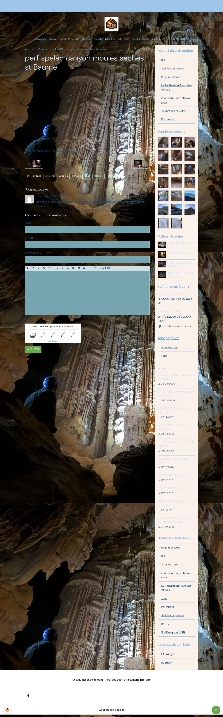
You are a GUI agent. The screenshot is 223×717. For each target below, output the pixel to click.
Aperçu (105, 269)
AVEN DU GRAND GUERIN (180, 265)
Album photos (69, 39)
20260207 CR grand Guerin (172, 462)
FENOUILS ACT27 (180, 254)
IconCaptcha (52, 342)
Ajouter (33, 350)
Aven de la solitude (171, 295)
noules (63, 177)
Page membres (178, 39)
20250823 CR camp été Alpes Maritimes (175, 521)
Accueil (40, 39)
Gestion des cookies (111, 712)
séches (76, 177)
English (167, 665)
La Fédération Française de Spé (172, 88)
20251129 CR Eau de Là (174, 490)
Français (168, 656)
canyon (50, 177)
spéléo (98, 177)
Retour (87, 164)
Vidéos (86, 39)
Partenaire (168, 120)
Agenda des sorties (108, 39)
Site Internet (33, 253)
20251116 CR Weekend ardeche (173, 504)
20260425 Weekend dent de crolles (176, 395)
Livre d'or (158, 39)
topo (164, 357)
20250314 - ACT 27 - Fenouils (173, 428)
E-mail (29, 238)
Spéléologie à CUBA (173, 112)
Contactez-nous (136, 39)
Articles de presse (172, 69)
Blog (52, 39)
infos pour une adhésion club (170, 101)
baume (37, 177)
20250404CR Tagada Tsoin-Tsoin (173, 411)
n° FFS (165, 626)
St (27, 177)
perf (87, 177)
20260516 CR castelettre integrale (176, 378)
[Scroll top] (216, 710)
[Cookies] (7, 710)
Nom (28, 223)
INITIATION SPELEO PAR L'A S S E (181, 276)
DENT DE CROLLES (181, 245)
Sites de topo (170, 348)
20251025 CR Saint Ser (174, 477)
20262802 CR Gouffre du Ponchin (176, 445)
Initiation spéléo (169, 312)
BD (163, 61)
